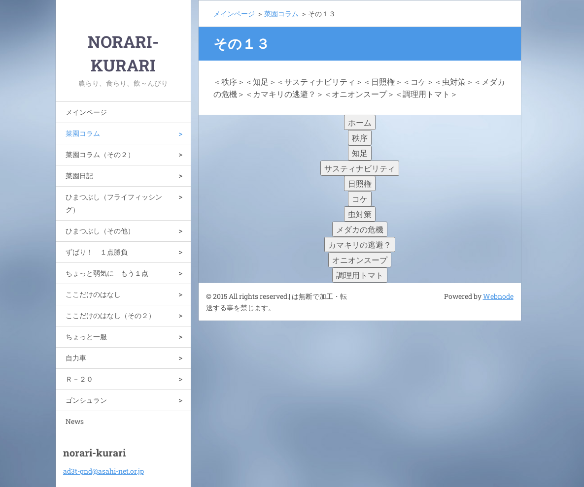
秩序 (360, 137)
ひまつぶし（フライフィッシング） (114, 203)
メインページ (86, 112)
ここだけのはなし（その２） (110, 315)
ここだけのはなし (93, 294)
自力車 (76, 357)
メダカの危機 (359, 229)
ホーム (360, 122)
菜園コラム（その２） (100, 154)
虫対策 (360, 214)
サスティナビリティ (359, 168)
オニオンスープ (359, 260)
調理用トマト (359, 275)
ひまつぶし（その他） (100, 230)
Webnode (498, 296)
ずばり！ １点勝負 (97, 252)
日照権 (360, 183)
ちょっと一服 (86, 336)
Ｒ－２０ (79, 379)
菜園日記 (79, 175)
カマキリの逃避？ (359, 244)
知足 (360, 153)
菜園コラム (83, 133)
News (75, 421)
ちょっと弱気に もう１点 (107, 273)
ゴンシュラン (86, 400)
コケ (360, 199)
